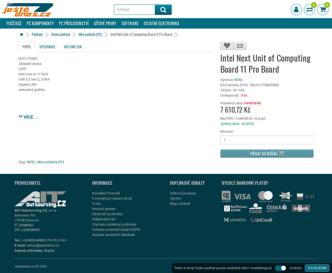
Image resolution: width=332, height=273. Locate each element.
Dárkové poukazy (183, 193)
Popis (27, 46)
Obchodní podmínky (107, 214)
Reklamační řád (103, 219)
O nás (96, 204)
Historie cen (73, 46)
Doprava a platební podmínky (114, 224)
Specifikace (47, 46)
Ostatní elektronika (161, 23)
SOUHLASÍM (317, 268)
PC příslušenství (74, 23)
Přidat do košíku (267, 153)
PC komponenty (40, 23)
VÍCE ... (28, 116)
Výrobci (175, 198)
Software (130, 23)
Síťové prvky (105, 23)
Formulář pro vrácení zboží (112, 198)
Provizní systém (104, 209)
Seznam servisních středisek (113, 235)
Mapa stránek (180, 204)
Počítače (13, 23)
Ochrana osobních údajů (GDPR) (116, 229)
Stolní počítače (60, 34)
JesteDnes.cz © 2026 (31, 266)
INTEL (238, 80)
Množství (226, 131)
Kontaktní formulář (106, 193)
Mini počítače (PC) (90, 34)
